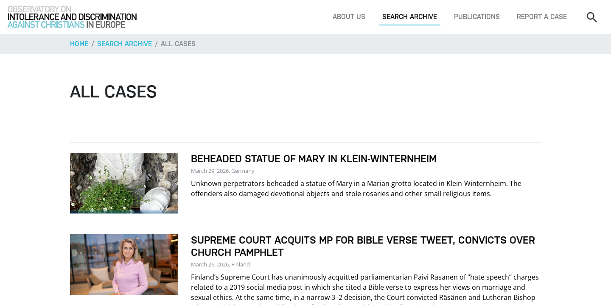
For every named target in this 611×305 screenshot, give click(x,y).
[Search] (591, 17)
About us (349, 17)
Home (79, 44)
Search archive (409, 17)
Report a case (542, 17)
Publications (477, 17)
